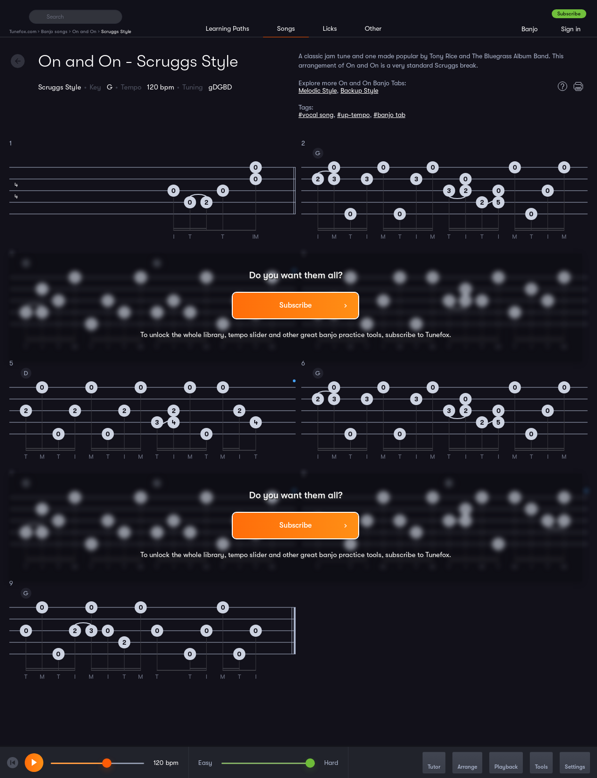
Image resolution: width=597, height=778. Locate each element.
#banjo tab (389, 114)
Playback (506, 763)
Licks (330, 28)
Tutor (434, 763)
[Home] (15, 16)
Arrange (467, 763)
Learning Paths (227, 28)
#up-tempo (353, 114)
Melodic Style (317, 90)
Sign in (571, 29)
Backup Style (359, 90)
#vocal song (315, 114)
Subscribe (569, 14)
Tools (541, 763)
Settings (575, 763)
